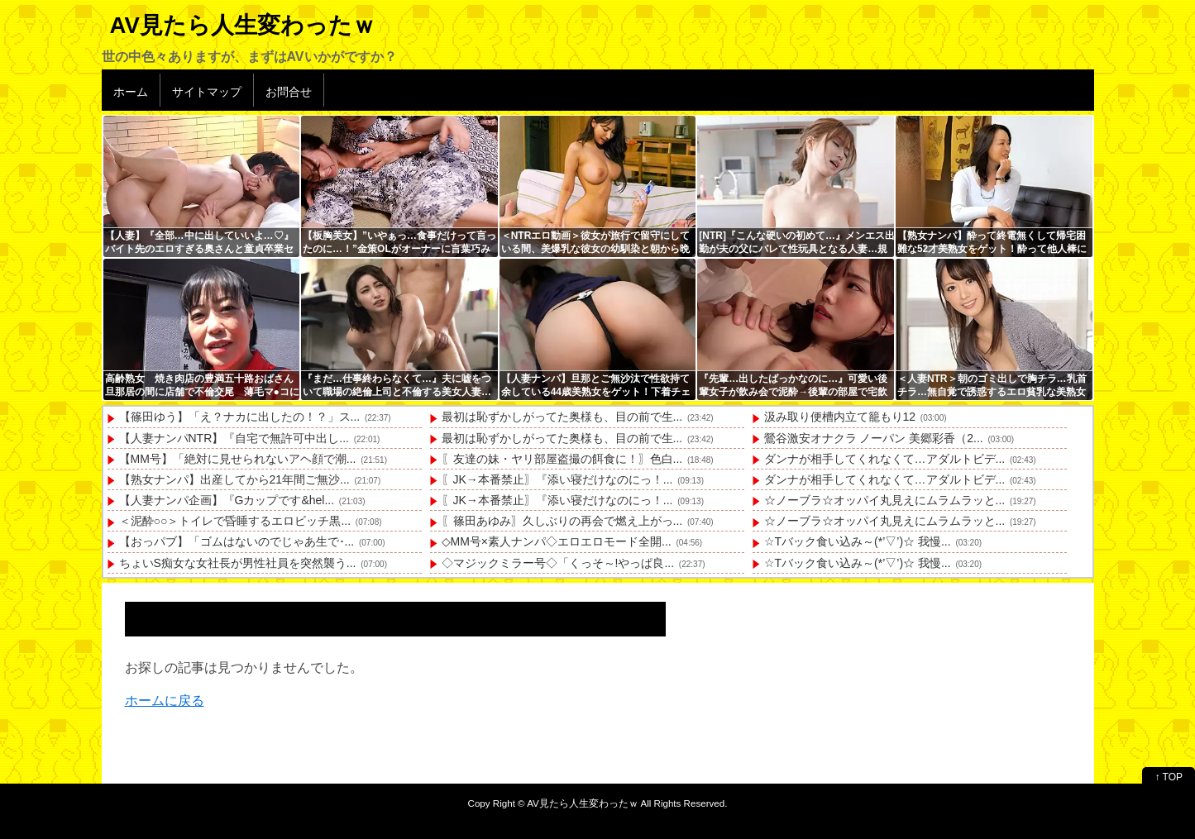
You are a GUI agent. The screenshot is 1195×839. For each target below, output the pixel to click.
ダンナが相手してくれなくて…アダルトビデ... (885, 458)
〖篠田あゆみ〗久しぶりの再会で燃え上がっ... (562, 520)
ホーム (130, 91)
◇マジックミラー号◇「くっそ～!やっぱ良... (558, 563)
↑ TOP (1168, 777)
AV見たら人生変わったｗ (242, 25)
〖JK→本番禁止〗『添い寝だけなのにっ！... (557, 479)
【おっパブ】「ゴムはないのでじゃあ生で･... (237, 541)
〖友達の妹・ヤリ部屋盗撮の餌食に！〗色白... (562, 458)
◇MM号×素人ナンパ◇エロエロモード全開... (557, 541)
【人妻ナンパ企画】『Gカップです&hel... (227, 500)
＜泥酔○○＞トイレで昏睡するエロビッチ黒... (235, 520)
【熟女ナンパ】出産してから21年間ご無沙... (234, 479)
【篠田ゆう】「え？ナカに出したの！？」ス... (240, 416)
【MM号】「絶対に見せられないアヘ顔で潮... (237, 458)
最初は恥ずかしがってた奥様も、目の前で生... (562, 416)
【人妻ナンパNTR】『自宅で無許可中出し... (234, 438)
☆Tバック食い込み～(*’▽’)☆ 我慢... (857, 541)
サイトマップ (206, 91)
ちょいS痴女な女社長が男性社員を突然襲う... (237, 563)
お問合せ (288, 91)
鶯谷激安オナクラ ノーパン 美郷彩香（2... (873, 438)
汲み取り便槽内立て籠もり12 (840, 416)
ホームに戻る (164, 701)
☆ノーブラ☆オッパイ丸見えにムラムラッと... (885, 500)
